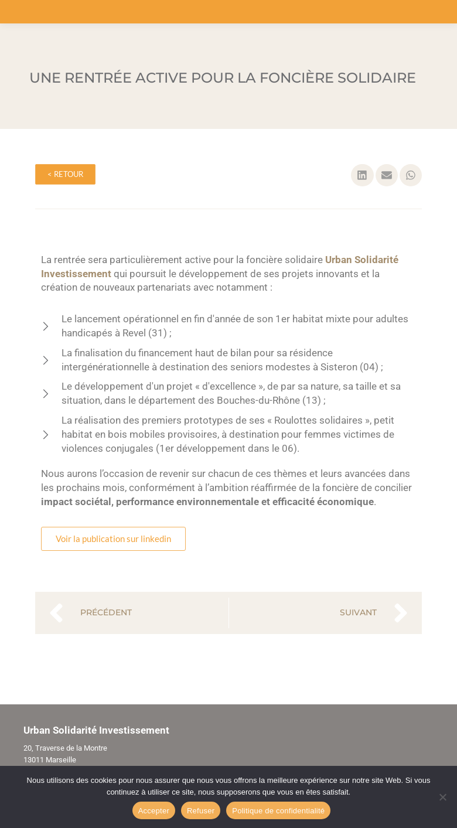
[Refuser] (442, 797)
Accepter (153, 810)
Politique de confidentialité (278, 810)
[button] (362, 175)
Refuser (200, 810)
